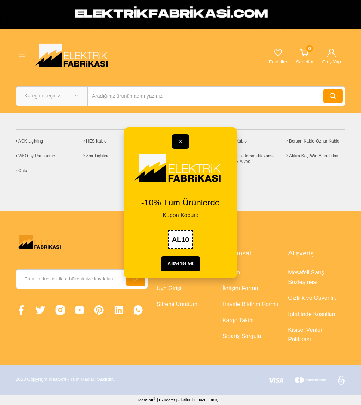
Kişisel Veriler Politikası (305, 334)
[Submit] (135, 279)
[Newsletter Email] (82, 279)
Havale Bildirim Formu (250, 304)
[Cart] (304, 56)
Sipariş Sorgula (241, 336)
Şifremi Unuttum (177, 304)
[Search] (216, 96)
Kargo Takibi (238, 320)
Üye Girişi (169, 288)
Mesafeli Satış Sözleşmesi (306, 277)
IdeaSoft (146, 399)
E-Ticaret (167, 400)
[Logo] (73, 56)
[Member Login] (331, 56)
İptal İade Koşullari (311, 314)
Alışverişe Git (181, 263)
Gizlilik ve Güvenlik (312, 298)
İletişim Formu (240, 288)
